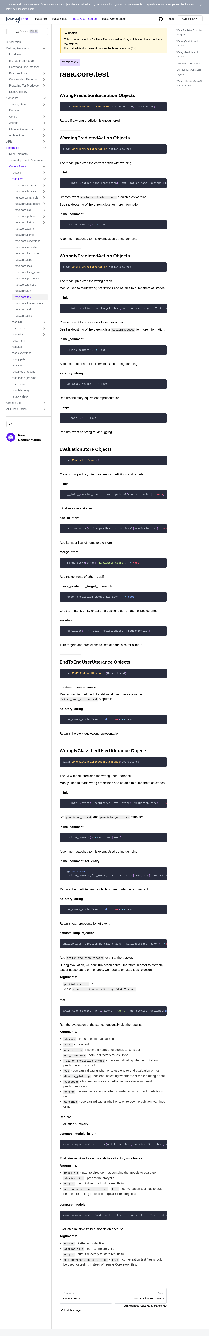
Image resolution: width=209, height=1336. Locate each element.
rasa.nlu (17, 321)
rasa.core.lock (23, 266)
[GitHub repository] (161, 19)
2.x (10, 423)
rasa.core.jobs (23, 259)
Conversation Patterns (23, 79)
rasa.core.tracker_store (29, 303)
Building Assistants (18, 48)
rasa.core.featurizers (27, 203)
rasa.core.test (23, 297)
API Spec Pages (16, 409)
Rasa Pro (41, 18)
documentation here (23, 9)
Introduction (13, 42)
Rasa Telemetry (18, 154)
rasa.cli (16, 172)
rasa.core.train (24, 309)
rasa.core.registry (25, 284)
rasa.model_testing (23, 371)
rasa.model (19, 365)
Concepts (12, 98)
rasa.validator (20, 396)
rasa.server (19, 384)
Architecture (16, 135)
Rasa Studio (59, 18)
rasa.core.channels (26, 197)
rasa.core (18, 178)
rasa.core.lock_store (27, 272)
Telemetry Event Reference (26, 160)
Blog (171, 18)
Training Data (17, 104)
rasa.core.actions (25, 185)
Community (188, 18)
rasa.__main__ (21, 340)
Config (13, 116)
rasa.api (17, 346)
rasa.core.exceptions (27, 241)
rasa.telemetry (21, 390)
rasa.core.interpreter (27, 253)
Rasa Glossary (18, 91)
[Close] (201, 4)
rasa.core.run (23, 290)
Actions (13, 122)
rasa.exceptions (21, 353)
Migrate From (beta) (21, 60)
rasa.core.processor (27, 278)
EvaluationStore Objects (188, 63)
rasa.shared (19, 328)
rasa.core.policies (25, 216)
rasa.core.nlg (23, 210)
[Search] (27, 31)
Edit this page (70, 1301)
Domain (14, 110)
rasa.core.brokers (25, 191)
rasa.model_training (24, 377)
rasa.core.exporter (26, 247)
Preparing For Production (24, 85)
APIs (9, 141)
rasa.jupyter (19, 359)
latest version (121, 48)
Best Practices (18, 73)
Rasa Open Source (85, 18)
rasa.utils (17, 334)
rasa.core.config (25, 234)
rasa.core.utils (23, 315)
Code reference (18, 166)
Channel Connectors (22, 129)
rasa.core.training (25, 222)
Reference (12, 147)
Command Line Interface (24, 66)
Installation (15, 54)
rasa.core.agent (24, 228)
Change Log (14, 402)
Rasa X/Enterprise (113, 18)
